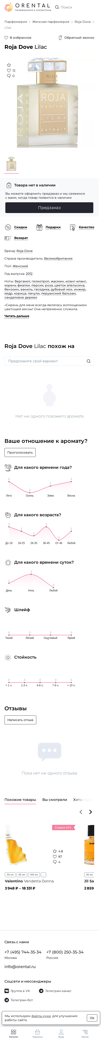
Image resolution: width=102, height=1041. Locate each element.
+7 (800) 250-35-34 (65, 952)
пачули (34, 293)
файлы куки (41, 1016)
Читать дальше (16, 316)
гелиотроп (40, 281)
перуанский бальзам (58, 293)
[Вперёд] (90, 811)
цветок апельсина (69, 285)
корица (20, 293)
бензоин (11, 289)
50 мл (21, 874)
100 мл (34, 874)
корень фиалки (17, 285)
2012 (29, 274)
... (43, 874)
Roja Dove (24, 251)
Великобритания (58, 258)
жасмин (57, 281)
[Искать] (88, 361)
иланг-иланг (75, 281)
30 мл (10, 874)
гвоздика (41, 289)
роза (49, 285)
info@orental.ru (20, 966)
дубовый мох (61, 289)
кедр (8, 293)
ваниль (26, 289)
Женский (20, 266)
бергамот (22, 281)
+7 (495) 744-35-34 (22, 952)
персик (37, 285)
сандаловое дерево (20, 297)
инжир (80, 289)
